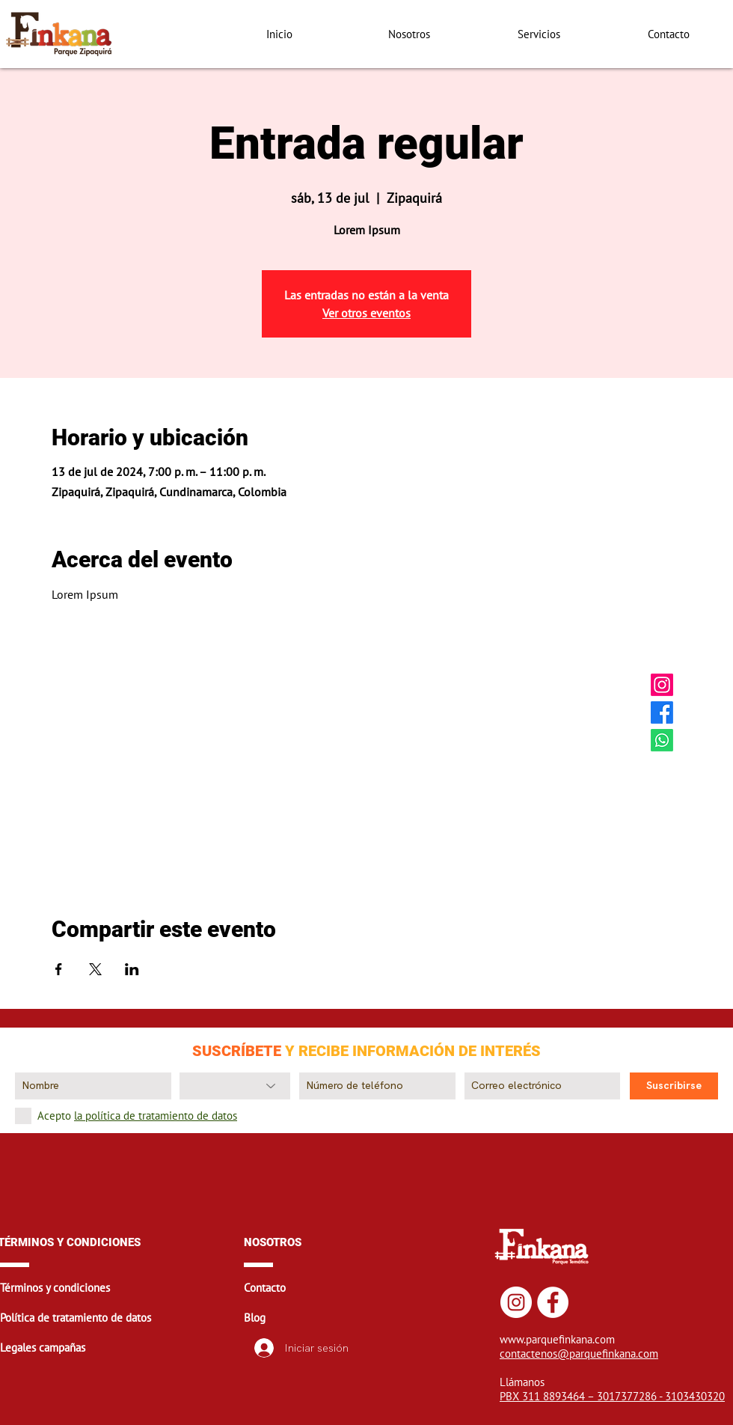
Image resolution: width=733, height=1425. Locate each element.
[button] (121, 1288)
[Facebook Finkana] (662, 712)
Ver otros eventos (366, 312)
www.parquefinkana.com (557, 1339)
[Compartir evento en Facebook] (59, 969)
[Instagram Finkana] (662, 685)
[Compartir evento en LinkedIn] (132, 969)
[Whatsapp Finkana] (662, 740)
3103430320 (695, 1396)
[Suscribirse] (674, 1085)
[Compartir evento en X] (95, 969)
